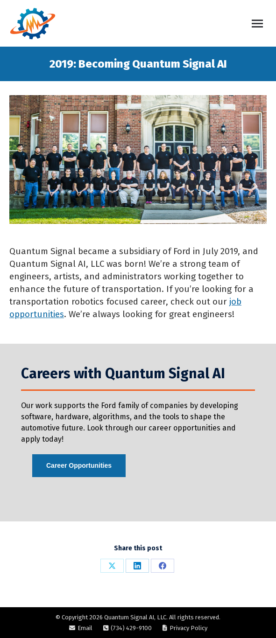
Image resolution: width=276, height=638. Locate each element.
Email (85, 627)
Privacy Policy (188, 627)
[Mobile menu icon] (257, 23)
